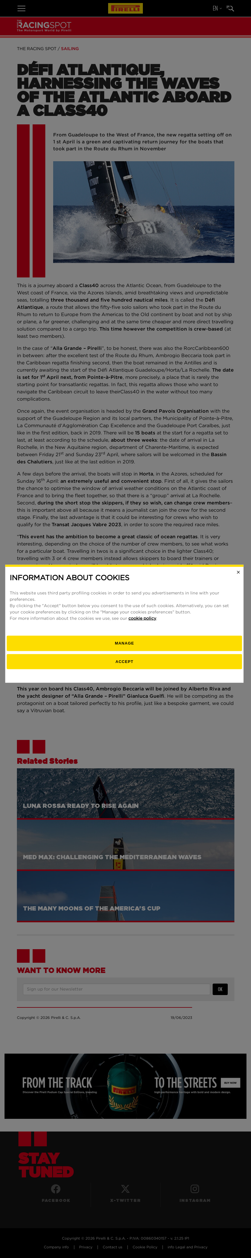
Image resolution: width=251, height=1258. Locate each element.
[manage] (125, 648)
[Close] (239, 577)
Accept (125, 666)
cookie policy (143, 624)
